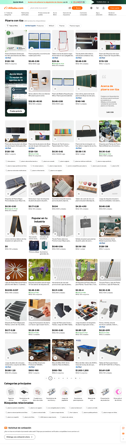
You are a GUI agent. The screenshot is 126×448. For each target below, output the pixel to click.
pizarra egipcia (63, 161)
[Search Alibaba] (48, 8)
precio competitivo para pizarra (76, 166)
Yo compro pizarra (37, 166)
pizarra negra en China (109, 412)
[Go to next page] (80, 378)
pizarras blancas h (75, 408)
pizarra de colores (66, 417)
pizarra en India (91, 408)
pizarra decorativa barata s (28, 161)
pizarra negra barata (54, 166)
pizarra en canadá (47, 161)
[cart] (97, 8)
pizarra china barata (37, 170)
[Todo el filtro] (12, 26)
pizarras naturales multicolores (16, 170)
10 (75, 378)
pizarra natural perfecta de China (16, 412)
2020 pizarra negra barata (47, 417)
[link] (123, 428)
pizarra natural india (38, 412)
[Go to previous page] (46, 378)
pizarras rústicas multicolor (82, 161)
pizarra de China (28, 417)
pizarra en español (12, 417)
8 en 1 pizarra (73, 412)
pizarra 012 (114, 166)
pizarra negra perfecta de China (16, 166)
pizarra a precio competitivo (15, 408)
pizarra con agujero (55, 170)
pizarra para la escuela (98, 166)
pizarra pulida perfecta (89, 412)
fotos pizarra (10, 161)
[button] (69, 8)
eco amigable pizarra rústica (55, 408)
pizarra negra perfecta (103, 161)
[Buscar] (77, 8)
